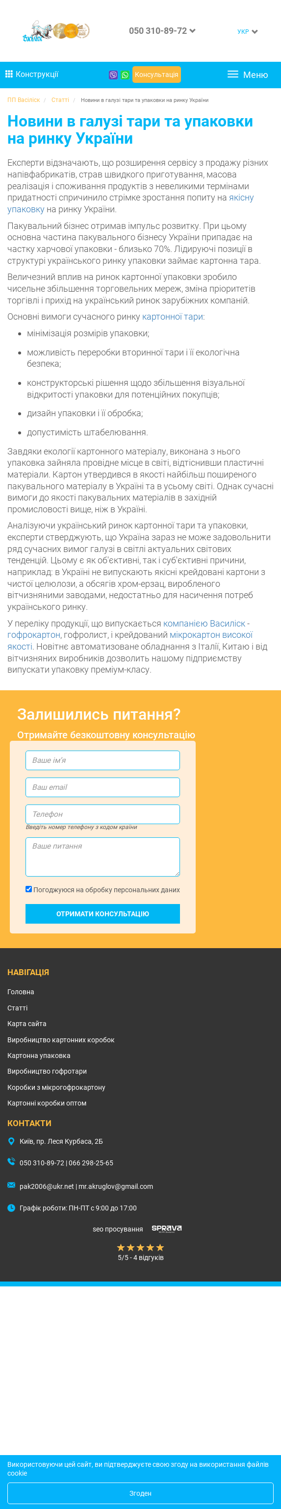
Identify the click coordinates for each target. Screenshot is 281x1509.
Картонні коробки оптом (46, 1103)
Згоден (140, 1493)
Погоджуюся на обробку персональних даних (103, 890)
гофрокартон (33, 634)
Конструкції (31, 74)
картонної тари (172, 316)
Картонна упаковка (39, 1055)
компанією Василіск (204, 623)
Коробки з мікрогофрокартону (56, 1087)
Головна (20, 992)
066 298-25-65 (91, 1163)
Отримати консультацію (102, 914)
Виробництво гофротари (47, 1071)
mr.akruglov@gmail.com (115, 1186)
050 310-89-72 (158, 30)
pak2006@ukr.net (47, 1186)
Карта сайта (27, 1024)
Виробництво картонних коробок (61, 1040)
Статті (17, 1008)
